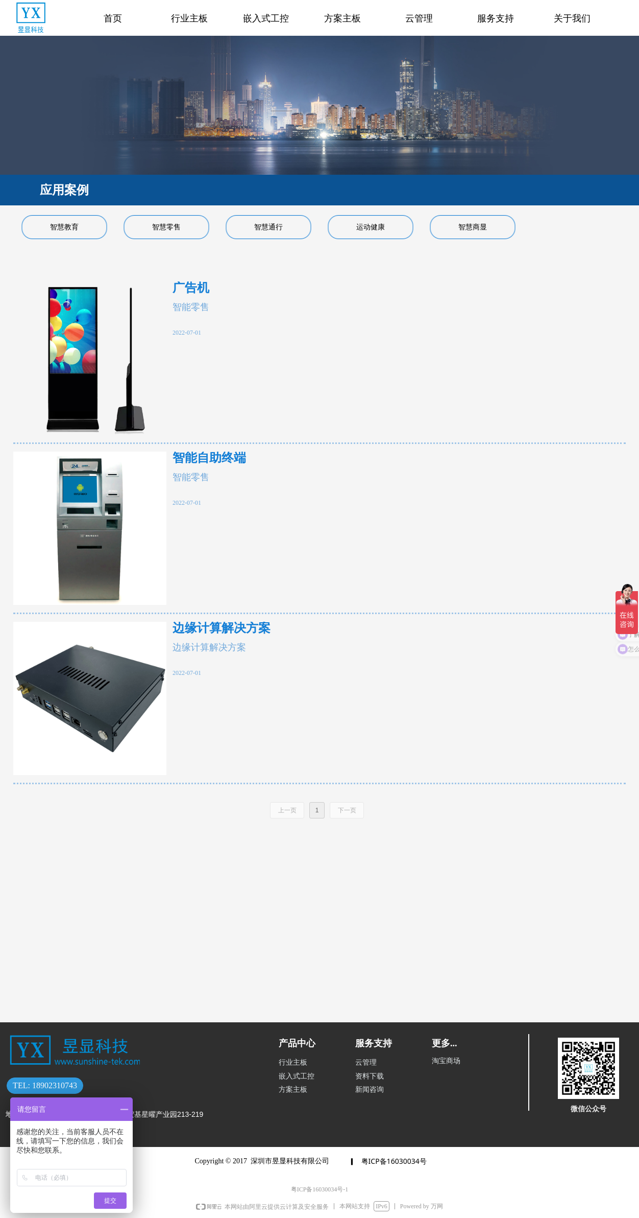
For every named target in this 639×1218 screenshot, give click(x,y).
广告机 (191, 288)
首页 (113, 18)
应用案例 (64, 190)
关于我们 (572, 18)
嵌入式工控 (266, 18)
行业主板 (189, 18)
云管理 (419, 18)
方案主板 (342, 18)
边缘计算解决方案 (222, 628)
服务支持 (495, 18)
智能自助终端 (209, 458)
